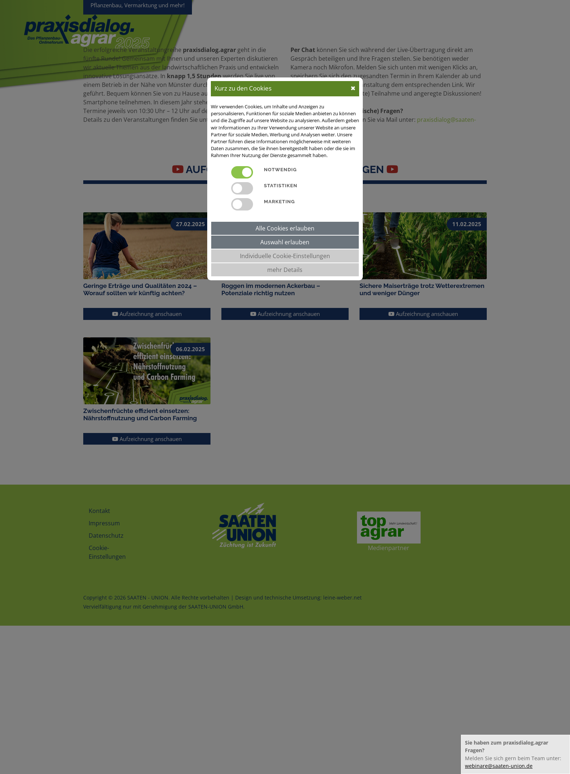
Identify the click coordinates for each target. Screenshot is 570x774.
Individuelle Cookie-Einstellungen (285, 256)
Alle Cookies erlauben (285, 228)
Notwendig (280, 169)
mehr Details (284, 270)
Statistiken (280, 185)
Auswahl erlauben (284, 242)
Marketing (279, 201)
